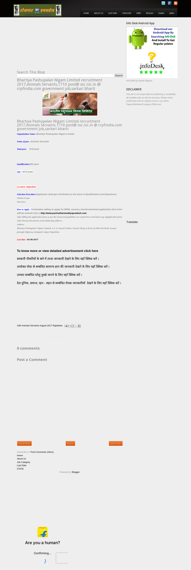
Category (126, 13)
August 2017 (45, 325)
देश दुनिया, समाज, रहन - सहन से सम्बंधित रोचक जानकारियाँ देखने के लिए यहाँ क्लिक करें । (69, 283)
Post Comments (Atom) (42, 452)
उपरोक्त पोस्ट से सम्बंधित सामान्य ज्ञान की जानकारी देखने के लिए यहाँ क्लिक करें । (63, 266)
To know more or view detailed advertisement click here (57, 251)
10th (19, 325)
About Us (98, 13)
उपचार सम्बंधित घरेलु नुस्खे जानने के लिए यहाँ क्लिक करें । (49, 275)
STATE (20, 469)
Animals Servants (30, 325)
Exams (161, 13)
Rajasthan (58, 325)
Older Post (116, 443)
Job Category (23, 462)
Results (149, 13)
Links (171, 13)
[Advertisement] (45, 46)
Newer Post (24, 443)
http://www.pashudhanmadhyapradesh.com (63, 213)
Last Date (112, 13)
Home (86, 13)
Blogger (75, 472)
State (138, 13)
